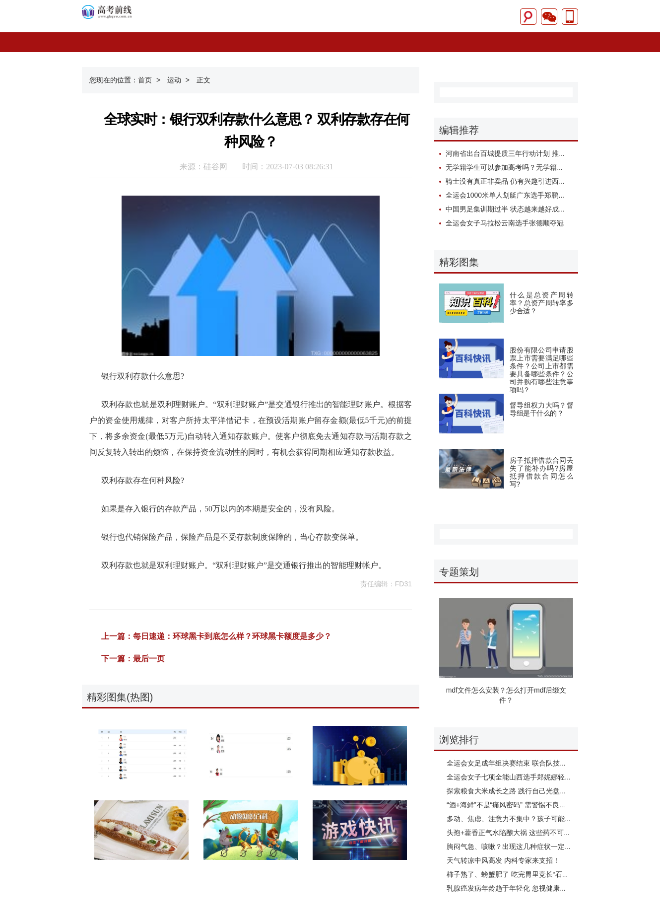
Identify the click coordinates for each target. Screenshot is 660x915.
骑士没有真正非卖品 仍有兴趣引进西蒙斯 (509, 181)
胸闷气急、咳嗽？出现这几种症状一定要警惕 (516, 846)
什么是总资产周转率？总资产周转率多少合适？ (541, 303)
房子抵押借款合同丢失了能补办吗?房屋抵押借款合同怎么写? (541, 472)
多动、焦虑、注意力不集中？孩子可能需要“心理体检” (529, 819)
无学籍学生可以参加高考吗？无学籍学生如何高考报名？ (532, 167)
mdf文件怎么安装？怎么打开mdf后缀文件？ (506, 695)
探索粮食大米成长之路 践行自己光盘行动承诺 (517, 791)
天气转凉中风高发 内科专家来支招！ (503, 860)
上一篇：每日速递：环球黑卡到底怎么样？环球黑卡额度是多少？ (216, 636)
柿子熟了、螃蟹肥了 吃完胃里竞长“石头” (509, 874)
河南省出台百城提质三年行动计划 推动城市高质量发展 (530, 153)
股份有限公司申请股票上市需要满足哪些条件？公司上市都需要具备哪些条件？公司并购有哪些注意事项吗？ (541, 370)
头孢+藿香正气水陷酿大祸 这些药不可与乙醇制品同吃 (529, 833)
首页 (145, 80)
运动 (180, 80)
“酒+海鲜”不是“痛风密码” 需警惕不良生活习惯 (517, 805)
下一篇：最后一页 (133, 658)
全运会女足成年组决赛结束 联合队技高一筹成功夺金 (527, 763)
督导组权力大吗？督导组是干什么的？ (541, 409)
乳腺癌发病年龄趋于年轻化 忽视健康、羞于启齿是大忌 (531, 888)
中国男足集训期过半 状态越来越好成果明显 (513, 209)
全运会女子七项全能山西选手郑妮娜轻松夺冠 (516, 777)
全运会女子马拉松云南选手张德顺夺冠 (505, 223)
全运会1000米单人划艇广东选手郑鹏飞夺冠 (512, 195)
